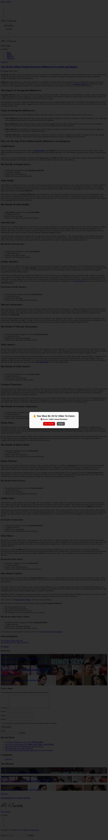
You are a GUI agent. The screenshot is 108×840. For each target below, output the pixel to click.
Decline (60, 424)
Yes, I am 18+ (49, 424)
